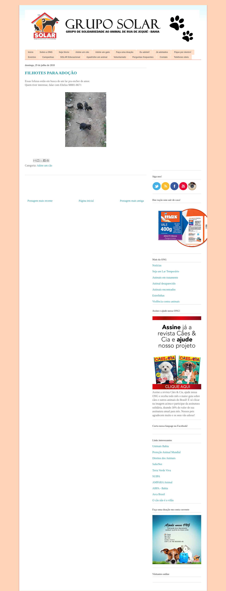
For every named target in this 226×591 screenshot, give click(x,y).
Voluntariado (120, 57)
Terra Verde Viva (161, 470)
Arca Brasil (158, 494)
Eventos (32, 57)
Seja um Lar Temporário (165, 271)
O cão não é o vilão (163, 500)
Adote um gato (102, 52)
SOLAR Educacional (70, 57)
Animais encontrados (164, 289)
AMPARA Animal (162, 482)
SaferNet (157, 464)
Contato (163, 57)
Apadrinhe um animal (96, 57)
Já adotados (162, 52)
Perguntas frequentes (142, 57)
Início (30, 52)
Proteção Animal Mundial (166, 452)
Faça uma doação (124, 52)
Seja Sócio (64, 52)
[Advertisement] (176, 116)
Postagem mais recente (40, 200)
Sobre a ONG (46, 52)
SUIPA (156, 476)
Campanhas (48, 57)
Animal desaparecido (164, 283)
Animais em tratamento (165, 277)
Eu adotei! (145, 52)
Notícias (157, 265)
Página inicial (86, 200)
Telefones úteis (181, 57)
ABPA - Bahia (160, 488)
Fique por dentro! (182, 52)
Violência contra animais (166, 301)
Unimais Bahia (160, 446)
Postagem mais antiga (132, 200)
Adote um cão (82, 52)
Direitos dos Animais (164, 458)
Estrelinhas (158, 295)
